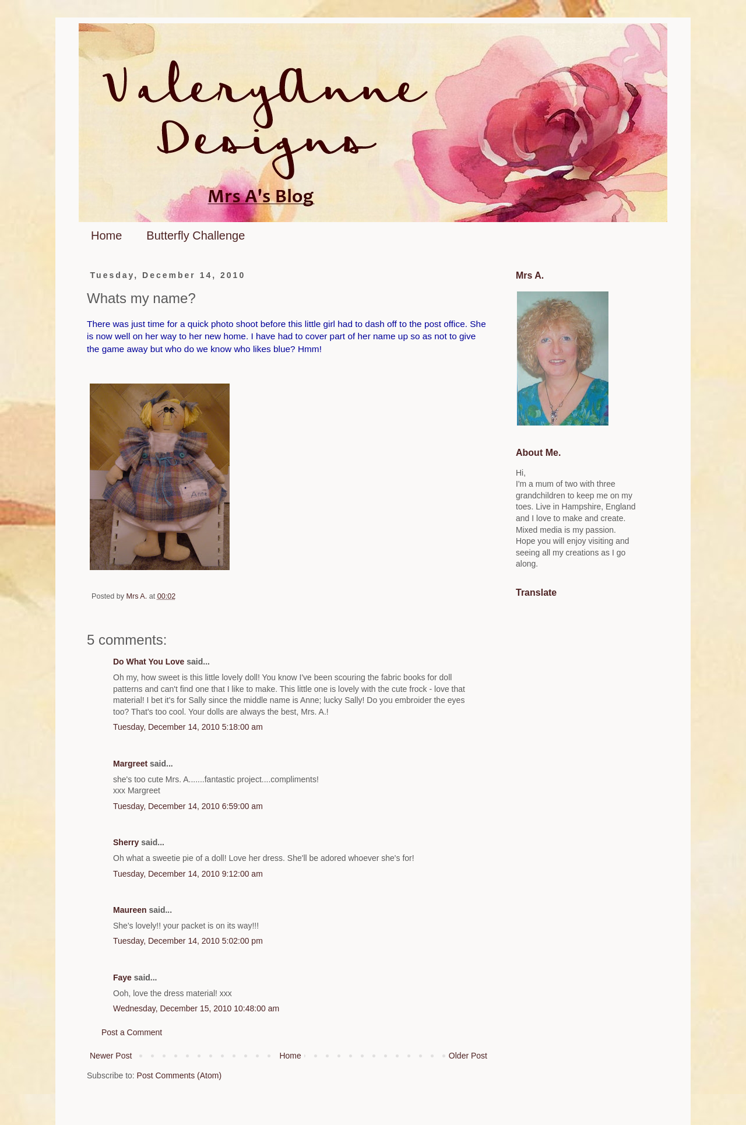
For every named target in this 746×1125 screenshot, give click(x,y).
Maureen (130, 910)
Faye (122, 977)
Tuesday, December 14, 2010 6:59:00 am (188, 806)
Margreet (130, 763)
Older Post (468, 1055)
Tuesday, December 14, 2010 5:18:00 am (188, 727)
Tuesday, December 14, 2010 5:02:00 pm (188, 940)
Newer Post (111, 1055)
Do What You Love (148, 661)
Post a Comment (131, 1032)
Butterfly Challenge (195, 235)
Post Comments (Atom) (179, 1075)
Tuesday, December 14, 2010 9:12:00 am (188, 873)
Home (106, 235)
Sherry (126, 842)
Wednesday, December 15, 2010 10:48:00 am (196, 1008)
